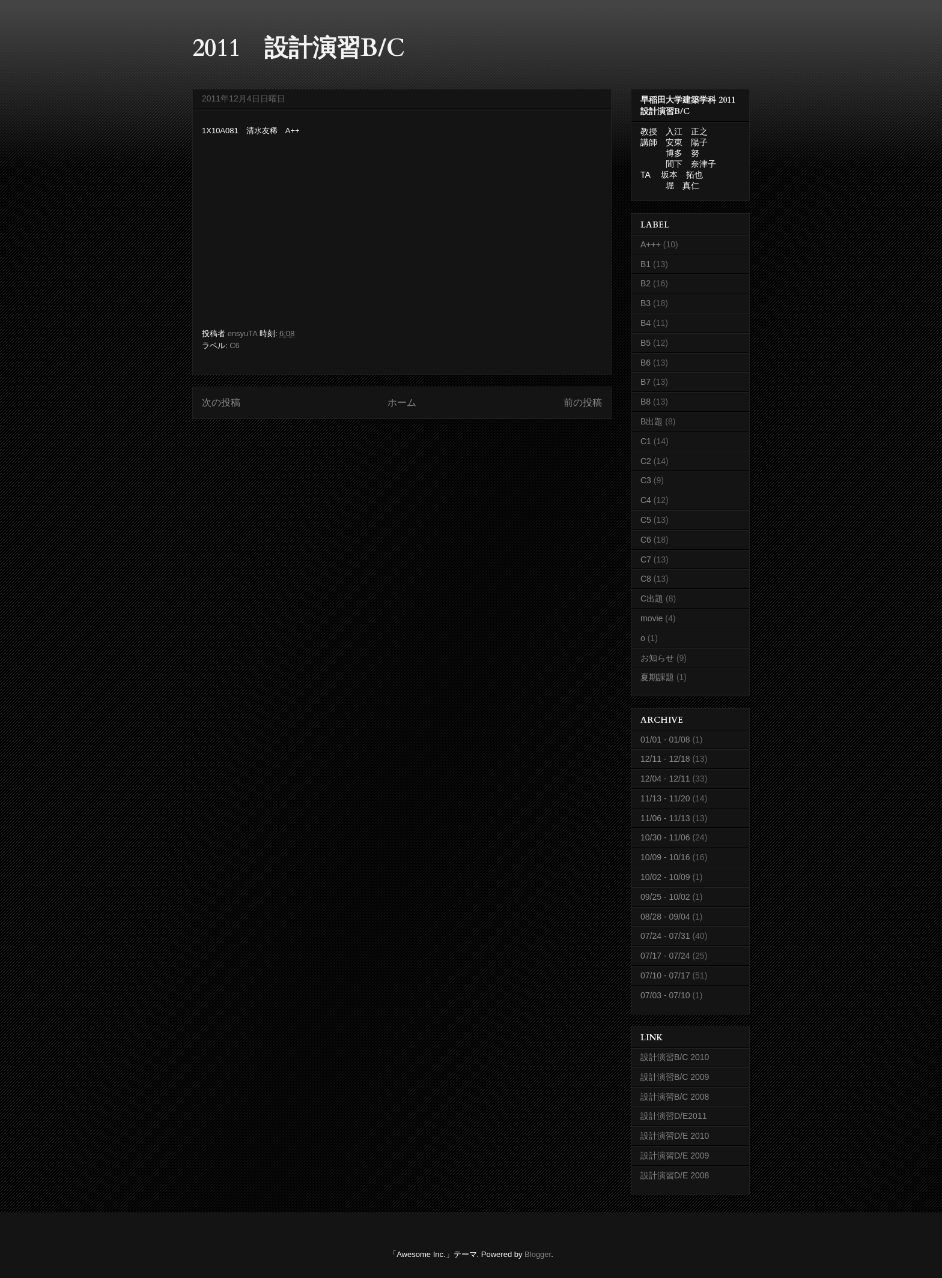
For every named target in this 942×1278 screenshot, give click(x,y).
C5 (645, 520)
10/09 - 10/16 (665, 857)
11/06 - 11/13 (665, 818)
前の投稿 (583, 402)
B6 (645, 362)
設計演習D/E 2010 (674, 1136)
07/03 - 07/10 (665, 995)
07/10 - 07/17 (665, 975)
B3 (645, 303)
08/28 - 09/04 (665, 916)
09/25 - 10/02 (665, 897)
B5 (645, 343)
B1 (645, 264)
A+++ (650, 244)
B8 (645, 401)
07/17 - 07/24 (665, 955)
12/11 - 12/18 (665, 759)
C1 (645, 441)
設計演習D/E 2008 (674, 1175)
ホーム (401, 402)
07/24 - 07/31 (665, 936)
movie (651, 618)
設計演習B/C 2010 (674, 1057)
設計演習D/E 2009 (674, 1155)
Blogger (537, 1254)
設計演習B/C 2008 (674, 1097)
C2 (645, 461)
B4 (645, 323)
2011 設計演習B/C (298, 48)
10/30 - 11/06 (665, 837)
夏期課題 (657, 677)
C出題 (651, 598)
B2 (645, 283)
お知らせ (657, 658)
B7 (645, 382)
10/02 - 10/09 (665, 877)
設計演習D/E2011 (673, 1116)
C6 (234, 345)
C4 (645, 500)
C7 (645, 559)
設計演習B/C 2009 (674, 1077)
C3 (645, 480)
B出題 (651, 421)
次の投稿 (221, 402)
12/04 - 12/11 (665, 778)
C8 (645, 578)
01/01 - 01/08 (665, 739)
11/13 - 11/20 (665, 798)
